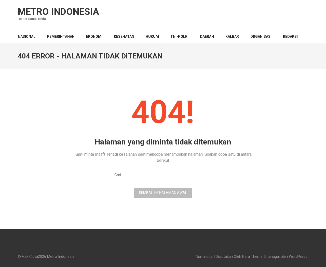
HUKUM (152, 36)
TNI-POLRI (179, 36)
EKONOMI (94, 36)
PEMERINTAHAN (61, 36)
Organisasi (260, 36)
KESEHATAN (124, 36)
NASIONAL (26, 36)
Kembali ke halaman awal (163, 193)
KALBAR (232, 36)
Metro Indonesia (58, 11)
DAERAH (207, 36)
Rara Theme (252, 256)
